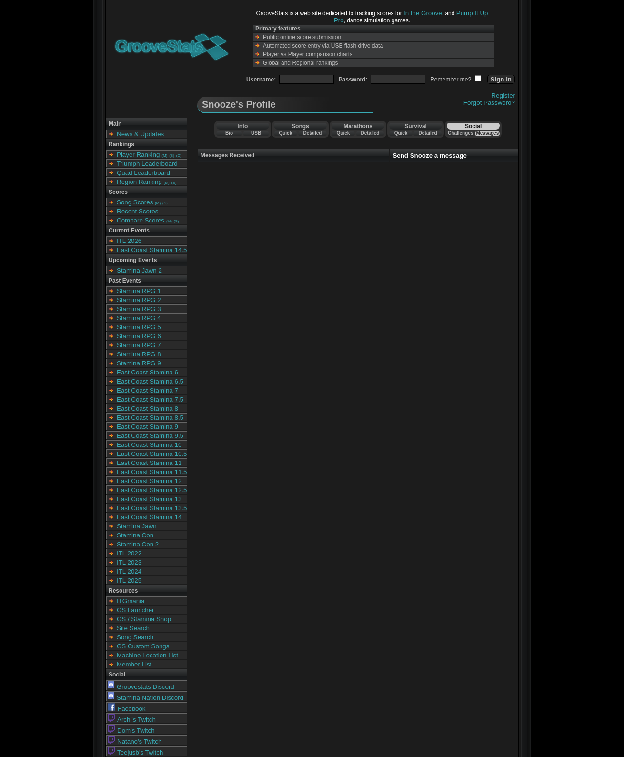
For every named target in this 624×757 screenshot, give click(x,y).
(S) (171, 155)
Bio (229, 133)
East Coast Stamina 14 (149, 517)
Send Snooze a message (430, 155)
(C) (178, 155)
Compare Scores (140, 220)
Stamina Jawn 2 (139, 270)
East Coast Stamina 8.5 (150, 417)
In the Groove (422, 13)
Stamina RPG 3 (139, 309)
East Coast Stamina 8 (147, 408)
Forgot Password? (489, 102)
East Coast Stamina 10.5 (152, 453)
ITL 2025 (129, 580)
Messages (487, 133)
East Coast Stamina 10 (149, 444)
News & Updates (140, 134)
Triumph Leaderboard (147, 163)
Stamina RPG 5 (139, 327)
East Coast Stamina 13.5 (152, 508)
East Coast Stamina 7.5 (150, 399)
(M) (164, 155)
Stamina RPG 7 (139, 345)
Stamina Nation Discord (145, 697)
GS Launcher (135, 610)
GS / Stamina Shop (144, 619)
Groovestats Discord (141, 686)
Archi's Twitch (132, 719)
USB (256, 133)
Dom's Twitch (131, 730)
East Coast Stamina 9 (147, 426)
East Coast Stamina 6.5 (150, 381)
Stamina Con (135, 535)
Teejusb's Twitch (135, 752)
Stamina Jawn (137, 526)
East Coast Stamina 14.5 (152, 249)
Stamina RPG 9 (139, 363)
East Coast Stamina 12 (149, 480)
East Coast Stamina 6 (147, 372)
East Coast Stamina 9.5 (150, 435)
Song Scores (135, 202)
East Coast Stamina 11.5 (152, 471)
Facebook (127, 708)
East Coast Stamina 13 (149, 499)
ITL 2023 (129, 562)
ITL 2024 (129, 571)
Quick (285, 133)
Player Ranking (138, 154)
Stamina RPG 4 (139, 318)
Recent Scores (137, 211)
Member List (134, 664)
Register (503, 95)
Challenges (460, 133)
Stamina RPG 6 (139, 336)
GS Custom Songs (143, 646)
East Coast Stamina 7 (147, 390)
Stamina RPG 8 (139, 354)
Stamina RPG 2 (139, 299)
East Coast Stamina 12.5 (152, 490)
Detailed (312, 133)
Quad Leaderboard (143, 172)
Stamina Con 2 (138, 544)
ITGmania (131, 601)
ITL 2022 (129, 553)
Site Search (133, 628)
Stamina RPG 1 (139, 290)
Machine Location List (147, 655)
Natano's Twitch (134, 741)
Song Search (135, 637)
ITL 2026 (129, 240)
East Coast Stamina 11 (149, 462)
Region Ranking (139, 181)
